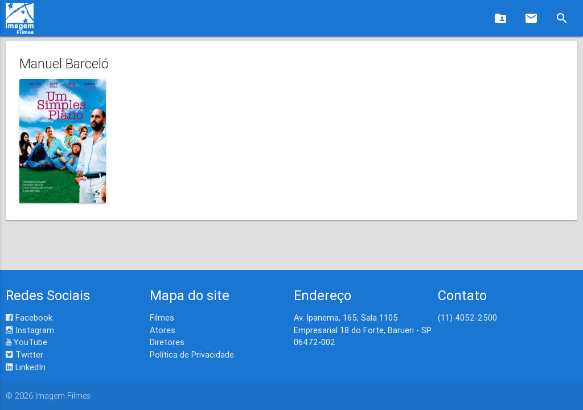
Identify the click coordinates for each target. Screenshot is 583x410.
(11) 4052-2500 (467, 317)
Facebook (29, 317)
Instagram (30, 330)
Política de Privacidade (192, 354)
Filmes (162, 317)
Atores (162, 330)
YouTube (26, 342)
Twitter (24, 354)
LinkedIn (26, 367)
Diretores (167, 342)
